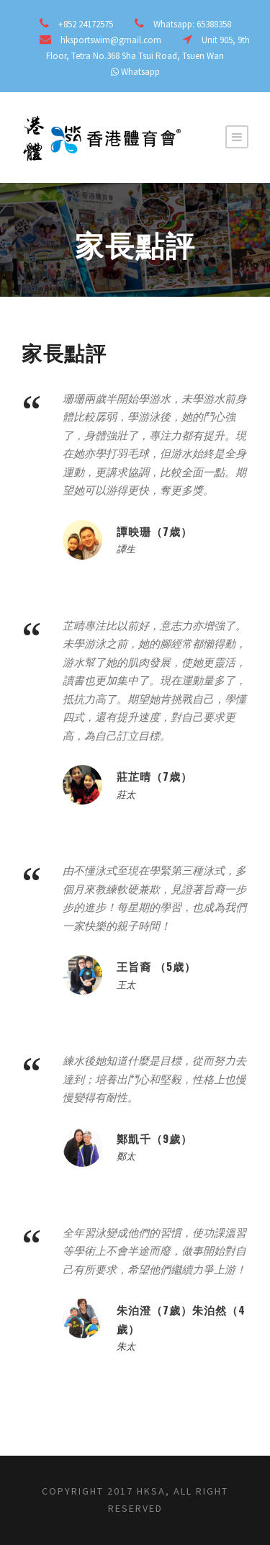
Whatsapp (140, 72)
